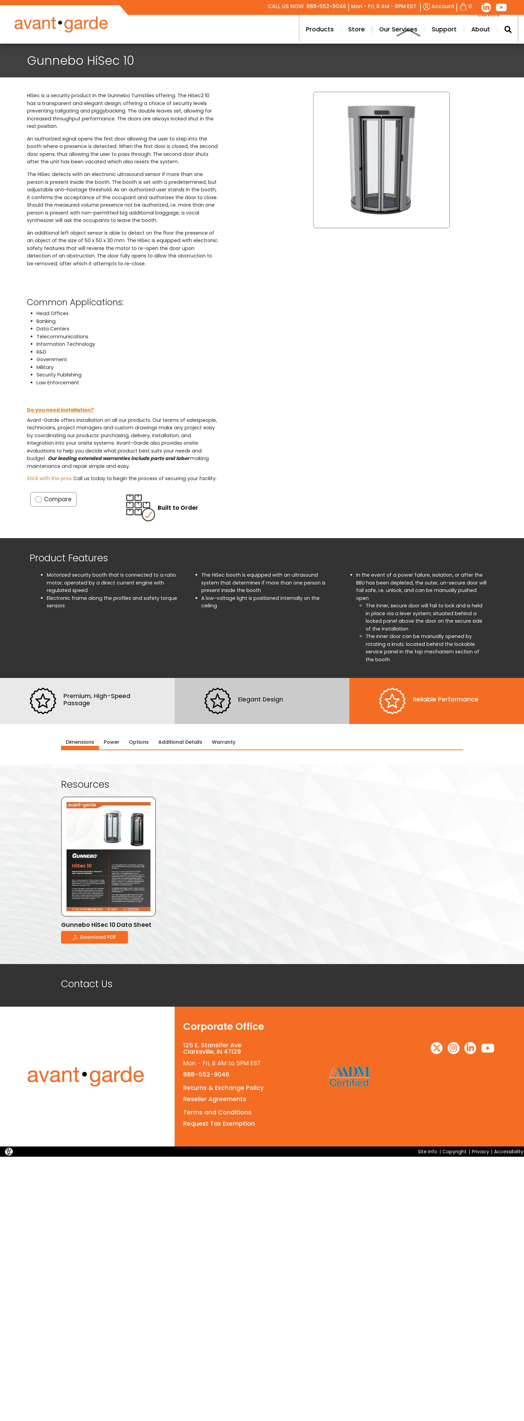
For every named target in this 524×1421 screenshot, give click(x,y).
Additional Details (180, 742)
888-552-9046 (205, 1074)
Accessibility (508, 1151)
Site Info (427, 1151)
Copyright (454, 1151)
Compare (58, 499)
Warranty (223, 742)
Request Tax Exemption (218, 1124)
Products (482, 29)
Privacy (480, 1151)
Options (139, 742)
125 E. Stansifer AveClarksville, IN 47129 (212, 1048)
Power (111, 742)
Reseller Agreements (214, 1099)
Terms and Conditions (217, 1112)
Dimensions (80, 742)
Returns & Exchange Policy (223, 1087)
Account (439, 6)
